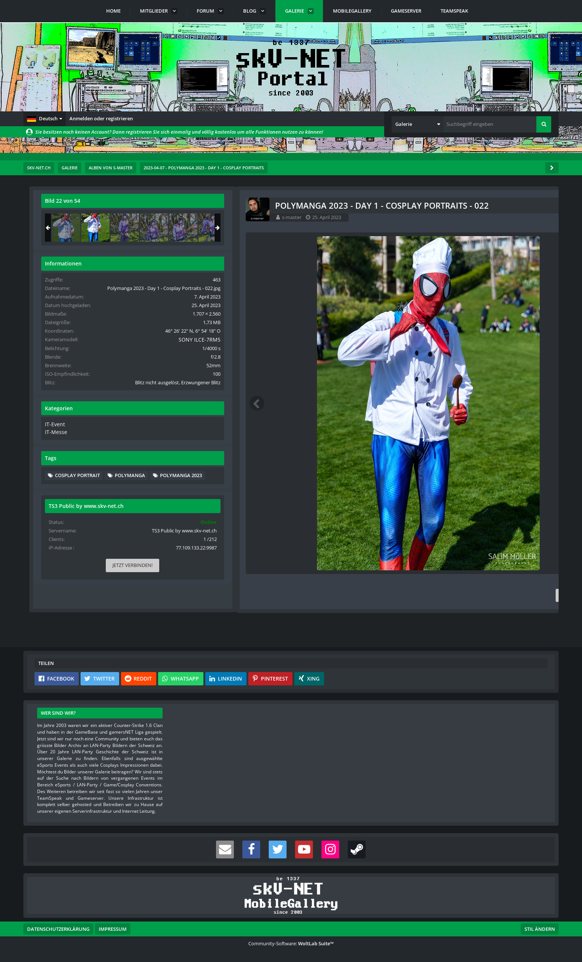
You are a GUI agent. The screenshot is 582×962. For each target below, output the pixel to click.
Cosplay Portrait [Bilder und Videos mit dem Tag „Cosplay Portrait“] (479, 495)
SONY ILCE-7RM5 (525, 353)
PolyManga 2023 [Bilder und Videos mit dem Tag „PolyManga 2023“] (478, 517)
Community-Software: (291, 943)
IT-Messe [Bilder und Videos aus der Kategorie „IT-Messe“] (457, 452)
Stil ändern (539, 929)
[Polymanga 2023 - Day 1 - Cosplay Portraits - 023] (527, 227)
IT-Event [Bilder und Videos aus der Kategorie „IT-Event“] (456, 445)
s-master (80, 217)
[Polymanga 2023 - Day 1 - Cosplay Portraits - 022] (498, 227)
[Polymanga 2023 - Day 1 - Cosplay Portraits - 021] (468, 227)
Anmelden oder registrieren (101, 118)
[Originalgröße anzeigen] (401, 205)
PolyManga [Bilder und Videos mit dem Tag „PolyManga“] (472, 506)
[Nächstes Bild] (402, 403)
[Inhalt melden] (404, 595)
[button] (44, 118)
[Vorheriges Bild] (45, 403)
